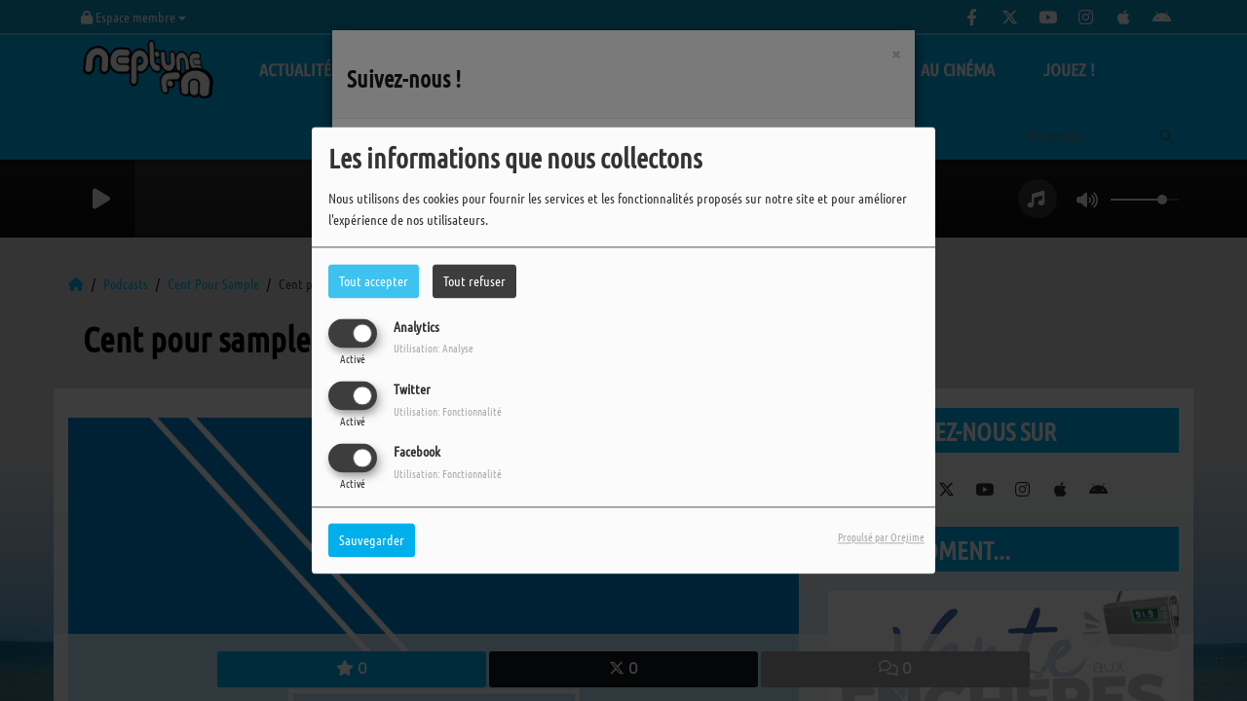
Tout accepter (373, 280)
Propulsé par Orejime (881, 537)
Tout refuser (474, 280)
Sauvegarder (371, 540)
